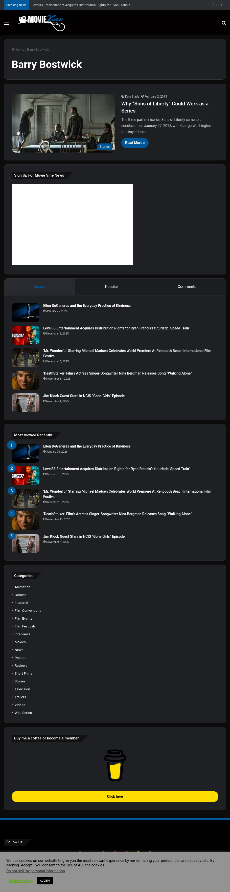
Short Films (23, 673)
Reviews (21, 665)
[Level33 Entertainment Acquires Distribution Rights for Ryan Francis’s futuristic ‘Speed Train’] (25, 335)
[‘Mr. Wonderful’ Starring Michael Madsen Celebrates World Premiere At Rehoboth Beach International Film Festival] (25, 357)
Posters (21, 658)
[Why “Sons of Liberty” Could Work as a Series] (63, 123)
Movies (20, 642)
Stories (20, 681)
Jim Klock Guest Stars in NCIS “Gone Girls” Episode (84, 396)
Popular (111, 286)
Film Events (23, 618)
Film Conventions (28, 610)
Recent (39, 286)
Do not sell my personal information (35, 871)
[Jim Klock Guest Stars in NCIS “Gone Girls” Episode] (25, 402)
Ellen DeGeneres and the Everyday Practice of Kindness (87, 306)
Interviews (22, 634)
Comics (20, 595)
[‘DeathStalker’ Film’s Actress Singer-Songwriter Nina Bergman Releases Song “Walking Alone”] (25, 380)
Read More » (135, 143)
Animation (22, 587)
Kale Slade (132, 96)
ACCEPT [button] (45, 880)
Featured (21, 603)
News (19, 650)
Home (18, 49)
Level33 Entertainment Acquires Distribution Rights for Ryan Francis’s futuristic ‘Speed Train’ (98, 5)
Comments (187, 286)
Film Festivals (25, 626)
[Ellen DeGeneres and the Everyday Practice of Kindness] (25, 312)
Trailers (20, 697)
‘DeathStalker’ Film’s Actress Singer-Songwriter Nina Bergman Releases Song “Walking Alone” (117, 373)
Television (22, 689)
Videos (20, 705)
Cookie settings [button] (20, 881)
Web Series (23, 713)
